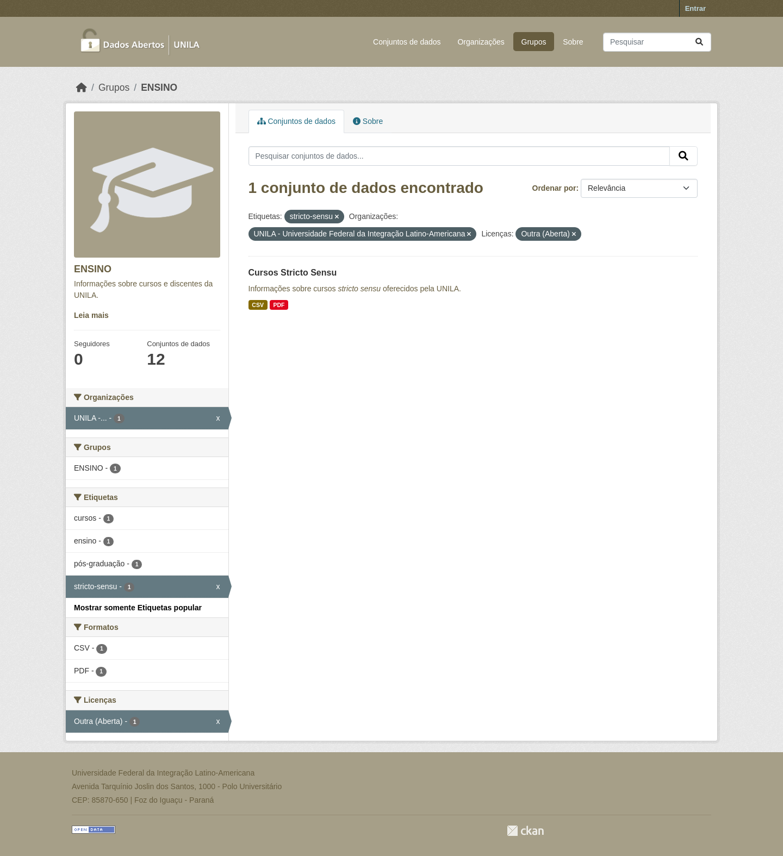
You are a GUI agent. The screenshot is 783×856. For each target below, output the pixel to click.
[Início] (81, 87)
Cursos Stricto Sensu (292, 272)
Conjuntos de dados (407, 42)
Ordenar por (554, 188)
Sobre (573, 42)
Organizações (480, 42)
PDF (278, 305)
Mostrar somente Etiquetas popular (138, 607)
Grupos (533, 42)
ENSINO (159, 87)
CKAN (525, 830)
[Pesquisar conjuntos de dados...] (657, 42)
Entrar (695, 8)
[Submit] (699, 42)
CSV (258, 305)
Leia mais (91, 315)
